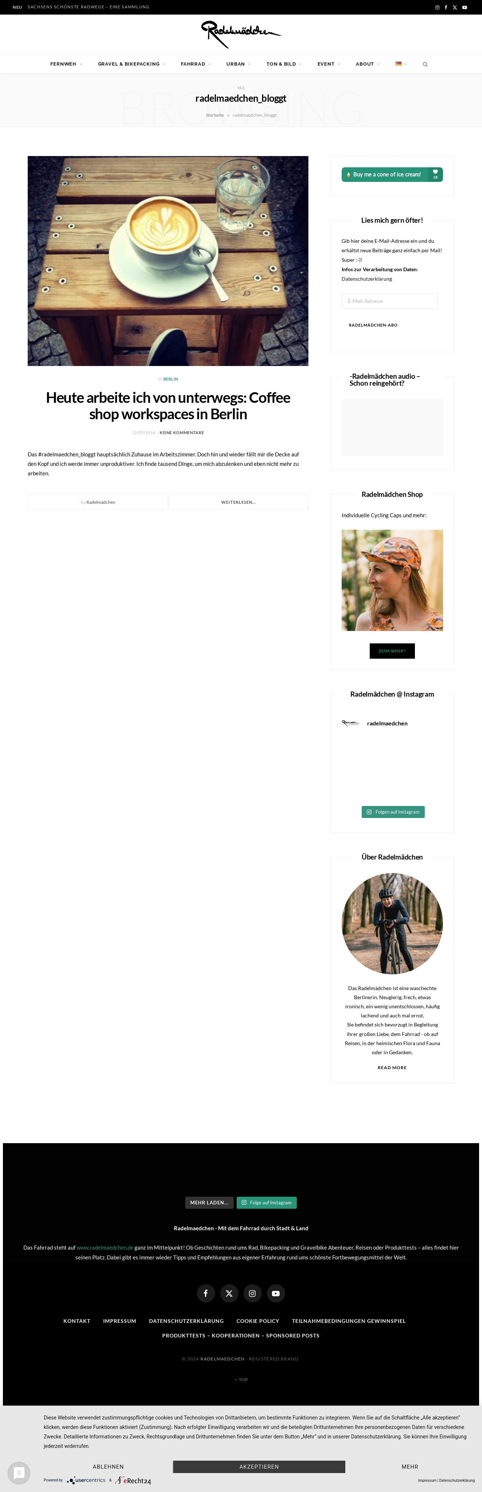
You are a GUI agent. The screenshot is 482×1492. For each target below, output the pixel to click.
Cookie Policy (258, 1321)
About (365, 64)
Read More (392, 1067)
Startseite (215, 115)
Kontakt (76, 1321)
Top (241, 1379)
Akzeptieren (259, 1467)
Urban (235, 64)
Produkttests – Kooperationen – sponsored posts (241, 1335)
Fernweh (63, 64)
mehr (410, 1467)
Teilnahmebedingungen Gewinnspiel (348, 1321)
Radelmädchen (100, 502)
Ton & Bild (281, 64)
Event (326, 64)
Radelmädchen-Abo (373, 325)
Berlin (170, 379)
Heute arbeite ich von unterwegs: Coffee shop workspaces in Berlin (168, 406)
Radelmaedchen (223, 1359)
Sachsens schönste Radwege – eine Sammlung (89, 6)
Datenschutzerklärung (367, 279)
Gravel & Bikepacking (129, 64)
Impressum (119, 1321)
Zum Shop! (392, 651)
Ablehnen (108, 1467)
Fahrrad (193, 64)
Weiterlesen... (238, 502)
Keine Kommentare (182, 432)
